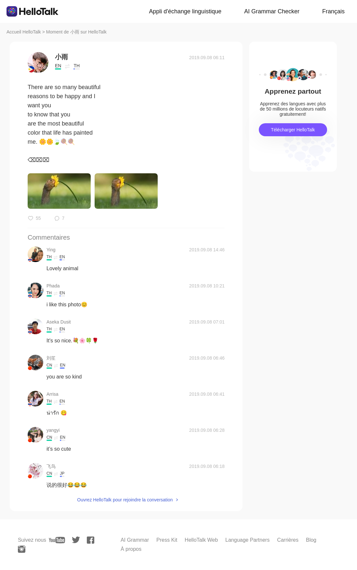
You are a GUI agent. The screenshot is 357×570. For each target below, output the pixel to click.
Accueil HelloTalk (24, 31)
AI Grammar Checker (271, 11)
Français (333, 11)
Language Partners (247, 540)
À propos (131, 549)
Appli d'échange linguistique (185, 11)
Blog (311, 540)
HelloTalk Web (201, 540)
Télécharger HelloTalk (293, 129)
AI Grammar (135, 540)
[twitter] (76, 540)
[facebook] (90, 540)
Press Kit (166, 540)
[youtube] (57, 540)
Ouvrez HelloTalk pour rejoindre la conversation (125, 499)
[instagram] (21, 549)
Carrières (287, 540)
